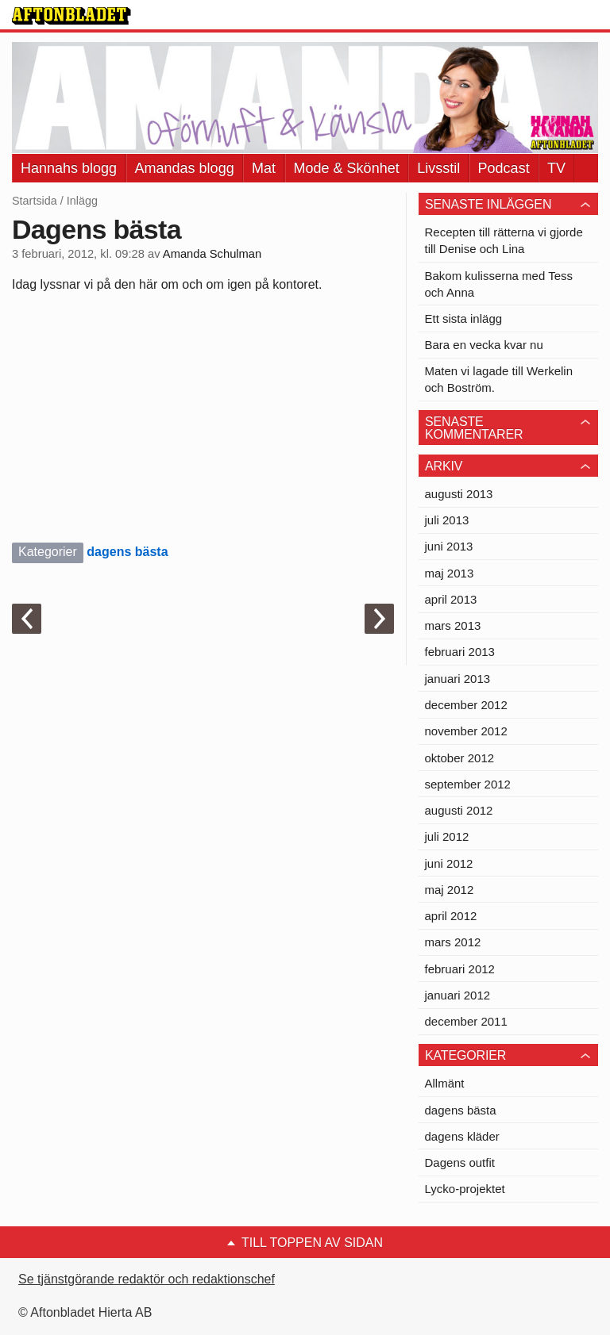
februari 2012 (460, 969)
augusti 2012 (459, 810)
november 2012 (466, 731)
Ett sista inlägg (464, 318)
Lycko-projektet (465, 1188)
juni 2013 (449, 546)
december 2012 (466, 705)
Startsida (34, 200)
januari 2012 (458, 995)
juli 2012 (447, 836)
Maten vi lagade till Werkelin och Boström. (499, 379)
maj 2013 (449, 573)
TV (556, 168)
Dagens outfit (460, 1162)
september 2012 (468, 784)
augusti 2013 (459, 494)
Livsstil (438, 168)
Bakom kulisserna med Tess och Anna (499, 284)
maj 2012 (449, 889)
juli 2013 (447, 520)
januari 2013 (458, 678)
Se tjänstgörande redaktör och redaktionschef (146, 1279)
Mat (264, 168)
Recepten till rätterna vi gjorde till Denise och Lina (504, 240)
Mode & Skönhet (347, 168)
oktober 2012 (460, 758)
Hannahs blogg (69, 168)
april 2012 (451, 916)
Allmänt (445, 1083)
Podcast (504, 168)
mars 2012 (453, 942)
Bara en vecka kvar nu (484, 344)
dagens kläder (462, 1136)
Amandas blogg (184, 168)
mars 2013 (453, 625)
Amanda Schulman (212, 253)
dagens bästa (127, 551)
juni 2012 (449, 863)
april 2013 (451, 599)
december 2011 (466, 1021)
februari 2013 (460, 651)
